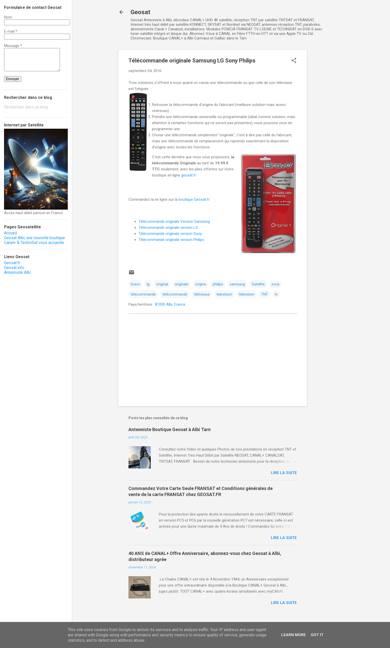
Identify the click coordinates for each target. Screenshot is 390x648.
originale (181, 284)
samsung (237, 284)
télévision (246, 294)
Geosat (140, 12)
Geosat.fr (12, 262)
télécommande (174, 294)
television (224, 294)
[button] (294, 60)
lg (148, 284)
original (162, 284)
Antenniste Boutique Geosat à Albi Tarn (169, 429)
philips (218, 284)
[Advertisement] (327, 126)
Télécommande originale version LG (168, 227)
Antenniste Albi (17, 272)
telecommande (143, 294)
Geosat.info (14, 267)
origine (200, 284)
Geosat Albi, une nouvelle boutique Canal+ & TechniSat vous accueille (34, 240)
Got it (317, 635)
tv (276, 294)
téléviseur (202, 294)
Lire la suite (284, 473)
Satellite (258, 284)
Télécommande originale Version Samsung (174, 221)
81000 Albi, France (170, 304)
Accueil (10, 233)
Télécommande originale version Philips (171, 239)
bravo (135, 284)
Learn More (293, 635)
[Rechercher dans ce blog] (36, 107)
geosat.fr (188, 175)
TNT (264, 294)
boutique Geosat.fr (194, 199)
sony (275, 284)
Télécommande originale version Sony (170, 233)
